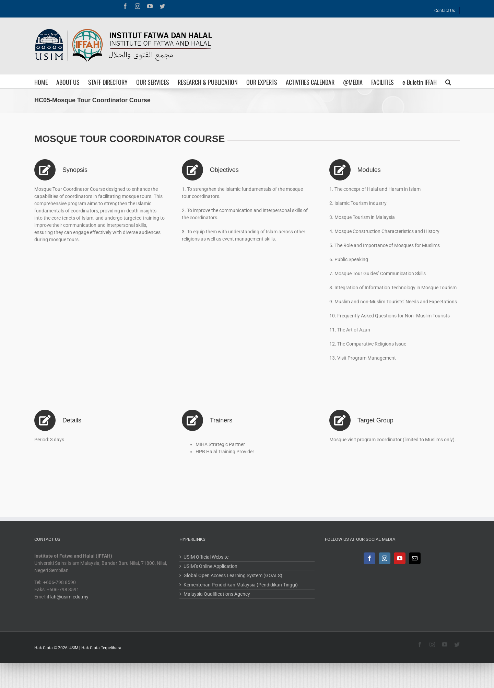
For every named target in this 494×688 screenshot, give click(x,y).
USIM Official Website (206, 557)
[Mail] (415, 558)
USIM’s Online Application (210, 566)
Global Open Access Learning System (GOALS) (233, 575)
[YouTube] (399, 558)
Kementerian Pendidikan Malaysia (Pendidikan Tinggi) (241, 584)
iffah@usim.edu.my (68, 596)
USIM (73, 647)
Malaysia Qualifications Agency (217, 594)
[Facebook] (369, 558)
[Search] (448, 81)
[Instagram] (384, 558)
